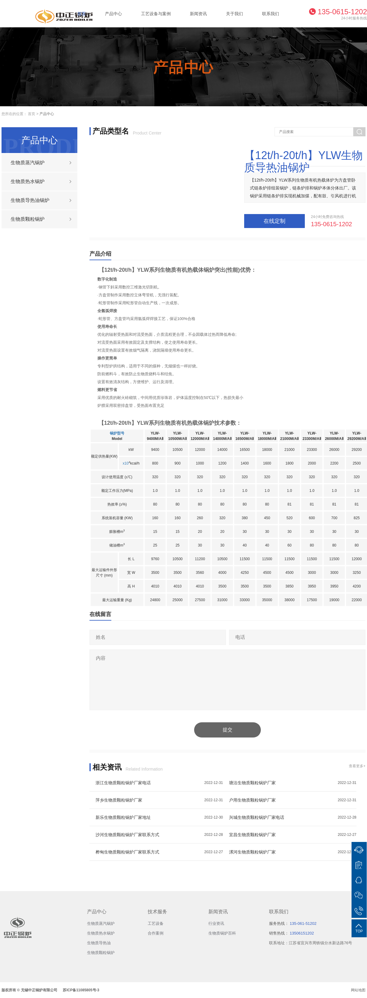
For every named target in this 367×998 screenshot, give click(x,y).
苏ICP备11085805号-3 (81, 990)
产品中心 (113, 13)
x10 (126, 463)
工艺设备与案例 (156, 13)
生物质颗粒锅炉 (101, 952)
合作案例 (155, 933)
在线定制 (274, 221)
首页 (81, 13)
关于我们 (234, 13)
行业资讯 (216, 923)
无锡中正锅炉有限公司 (39, 990)
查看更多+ (357, 766)
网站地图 (358, 990)
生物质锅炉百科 (222, 933)
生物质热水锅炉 (101, 933)
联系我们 (270, 13)
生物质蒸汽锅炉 (101, 923)
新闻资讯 (198, 13)
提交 (227, 729)
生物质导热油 (99, 943)
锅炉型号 (117, 433)
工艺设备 (155, 923)
